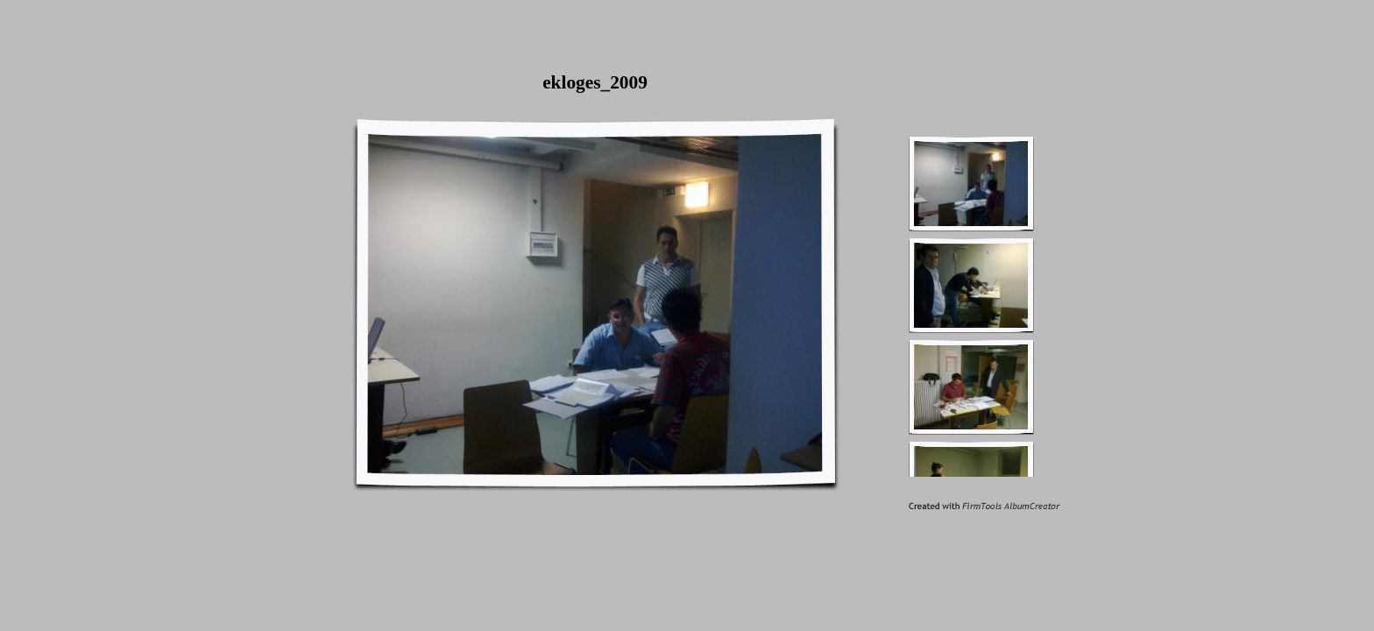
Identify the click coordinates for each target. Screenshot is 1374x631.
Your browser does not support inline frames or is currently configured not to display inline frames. (996, 304)
